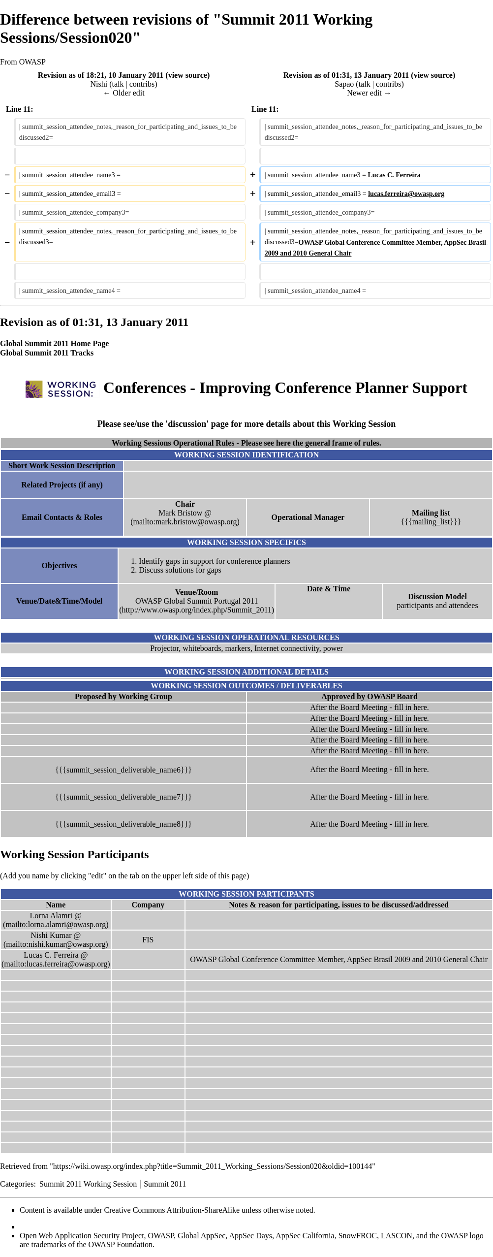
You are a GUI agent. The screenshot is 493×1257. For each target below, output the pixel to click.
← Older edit (123, 93)
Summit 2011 (165, 1184)
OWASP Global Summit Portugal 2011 (196, 601)
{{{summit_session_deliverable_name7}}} (123, 797)
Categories (16, 1184)
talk (117, 84)
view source (187, 75)
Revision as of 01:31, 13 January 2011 (346, 75)
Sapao (344, 84)
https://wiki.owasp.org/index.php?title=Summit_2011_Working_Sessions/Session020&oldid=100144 (212, 1166)
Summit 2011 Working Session (88, 1184)
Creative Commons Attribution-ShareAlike (172, 1210)
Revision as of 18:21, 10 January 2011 (101, 75)
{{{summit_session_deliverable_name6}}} (123, 770)
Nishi (98, 84)
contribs (142, 84)
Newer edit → (369, 93)
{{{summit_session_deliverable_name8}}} (123, 824)
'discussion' (187, 424)
